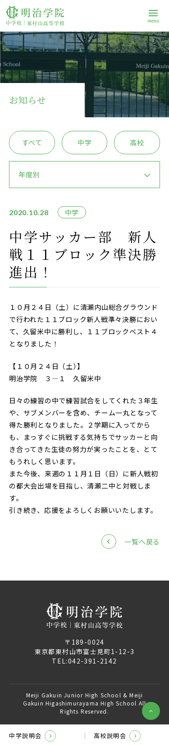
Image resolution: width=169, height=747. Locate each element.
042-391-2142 (92, 660)
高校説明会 (117, 736)
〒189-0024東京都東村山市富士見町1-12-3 (85, 646)
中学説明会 (32, 736)
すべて (32, 142)
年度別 (29, 174)
